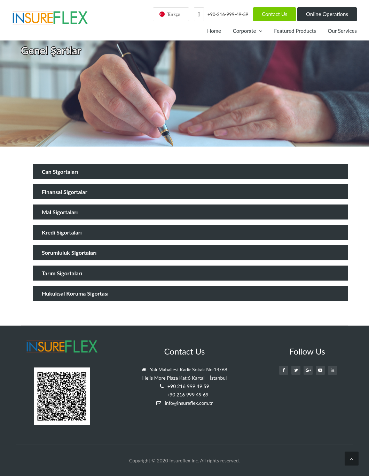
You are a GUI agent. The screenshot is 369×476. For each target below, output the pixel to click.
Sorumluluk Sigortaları (69, 252)
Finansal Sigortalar (64, 191)
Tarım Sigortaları (62, 273)
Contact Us (274, 14)
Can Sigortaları (60, 171)
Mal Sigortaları (60, 212)
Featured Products (295, 31)
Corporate (247, 31)
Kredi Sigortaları (62, 232)
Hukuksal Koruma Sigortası (75, 293)
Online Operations (327, 14)
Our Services (342, 31)
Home (214, 31)
